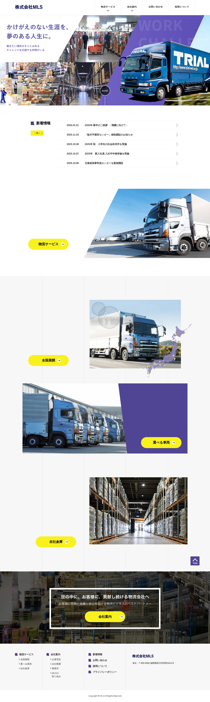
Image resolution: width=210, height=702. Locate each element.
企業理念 (56, 659)
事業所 (55, 668)
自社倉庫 (24, 668)
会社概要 (56, 664)
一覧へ (37, 133)
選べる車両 (26, 664)
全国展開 (24, 659)
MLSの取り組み (56, 675)
